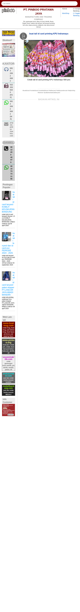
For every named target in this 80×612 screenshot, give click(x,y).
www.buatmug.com (8, 324)
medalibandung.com (8, 387)
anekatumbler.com (8, 375)
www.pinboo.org (8, 341)
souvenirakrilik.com (8, 358)
